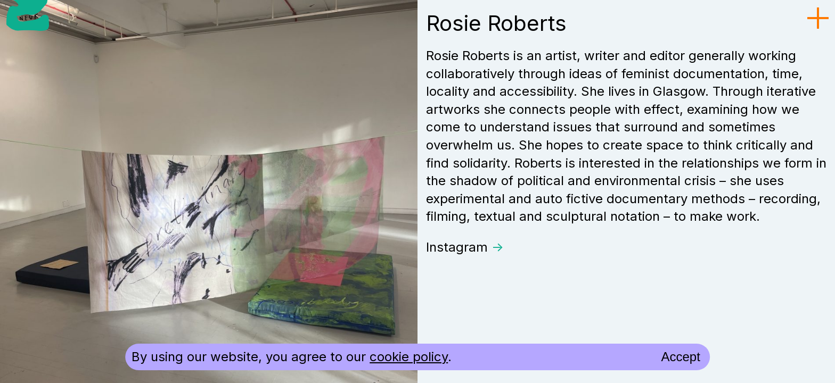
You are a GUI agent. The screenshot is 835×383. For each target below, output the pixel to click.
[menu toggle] (818, 18)
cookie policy (409, 356)
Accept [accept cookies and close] (680, 356)
